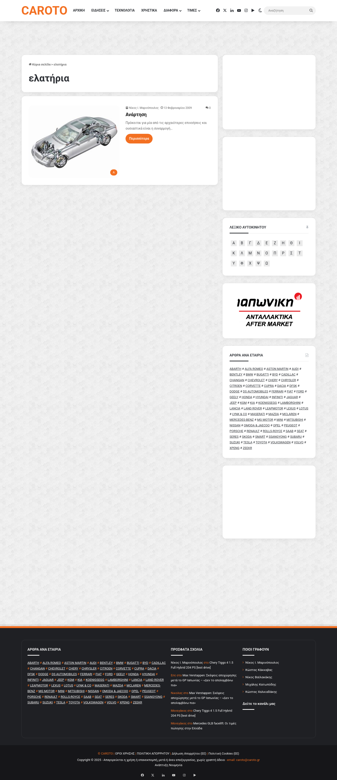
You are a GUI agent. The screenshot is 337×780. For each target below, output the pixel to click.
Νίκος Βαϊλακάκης (258, 677)
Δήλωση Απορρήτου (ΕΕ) (189, 753)
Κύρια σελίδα (40, 64)
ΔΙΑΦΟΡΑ (171, 10)
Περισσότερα (139, 138)
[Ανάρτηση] (74, 142)
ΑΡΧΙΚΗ (79, 10)
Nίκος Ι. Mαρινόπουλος (144, 108)
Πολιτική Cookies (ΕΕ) (223, 753)
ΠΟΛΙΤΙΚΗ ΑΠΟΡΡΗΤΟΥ (153, 753)
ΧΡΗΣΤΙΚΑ (149, 10)
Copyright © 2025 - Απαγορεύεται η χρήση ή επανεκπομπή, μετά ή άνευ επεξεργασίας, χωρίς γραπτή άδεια (151, 760)
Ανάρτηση (136, 114)
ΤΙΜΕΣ (192, 10)
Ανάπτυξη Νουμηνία (168, 765)
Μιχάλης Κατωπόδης (260, 684)
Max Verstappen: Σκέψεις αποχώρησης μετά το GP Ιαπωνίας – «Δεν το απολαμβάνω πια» (204, 680)
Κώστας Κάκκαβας (258, 670)
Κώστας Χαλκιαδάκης (261, 692)
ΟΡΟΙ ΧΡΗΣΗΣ (125, 753)
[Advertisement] (269, 502)
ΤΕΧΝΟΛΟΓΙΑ (125, 10)
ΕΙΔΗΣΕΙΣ (98, 10)
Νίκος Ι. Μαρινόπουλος (262, 662)
